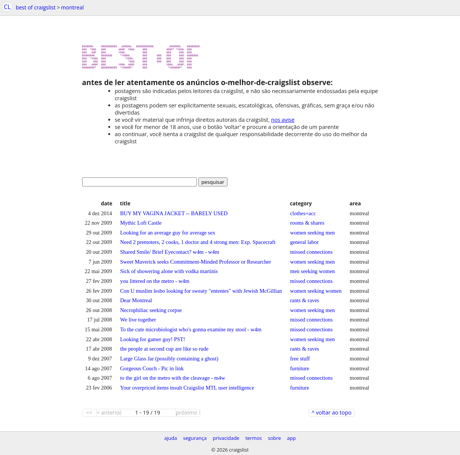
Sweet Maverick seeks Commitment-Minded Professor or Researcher (195, 265)
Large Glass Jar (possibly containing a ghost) (169, 362)
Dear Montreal (136, 303)
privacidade (226, 438)
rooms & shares (307, 226)
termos (253, 438)
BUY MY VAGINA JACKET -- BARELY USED (174, 216)
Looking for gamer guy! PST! (152, 342)
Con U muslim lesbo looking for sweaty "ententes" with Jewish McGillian (201, 294)
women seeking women (315, 294)
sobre (274, 438)
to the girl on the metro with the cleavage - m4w (172, 381)
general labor (304, 245)
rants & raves (304, 303)
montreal (72, 7)
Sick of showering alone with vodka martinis (169, 274)
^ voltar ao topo (332, 415)
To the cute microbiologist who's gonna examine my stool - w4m (190, 332)
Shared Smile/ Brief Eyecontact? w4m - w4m (169, 255)
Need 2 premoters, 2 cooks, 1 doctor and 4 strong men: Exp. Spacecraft (197, 245)
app (291, 438)
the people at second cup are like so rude (164, 352)
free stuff (300, 362)
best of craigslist (35, 7)
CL (7, 7)
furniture (299, 371)
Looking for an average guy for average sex (167, 236)
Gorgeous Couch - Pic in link (152, 371)
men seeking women (312, 274)
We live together (138, 323)
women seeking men (312, 236)
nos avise (283, 122)
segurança (195, 438)
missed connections (311, 255)
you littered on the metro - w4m (154, 284)
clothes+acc (303, 216)
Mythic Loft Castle (141, 226)
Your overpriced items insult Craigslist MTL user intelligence (187, 391)
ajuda (170, 438)
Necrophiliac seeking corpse (151, 313)
